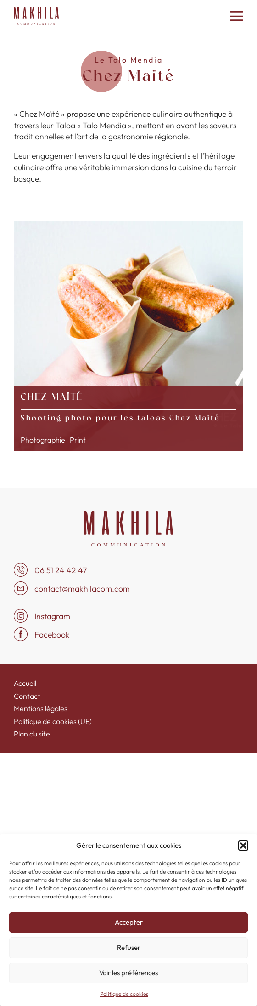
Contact (27, 696)
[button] (243, 845)
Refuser (128, 947)
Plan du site (32, 733)
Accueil (25, 683)
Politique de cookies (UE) (53, 721)
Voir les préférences (128, 972)
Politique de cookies (124, 993)
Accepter (129, 922)
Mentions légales (40, 708)
